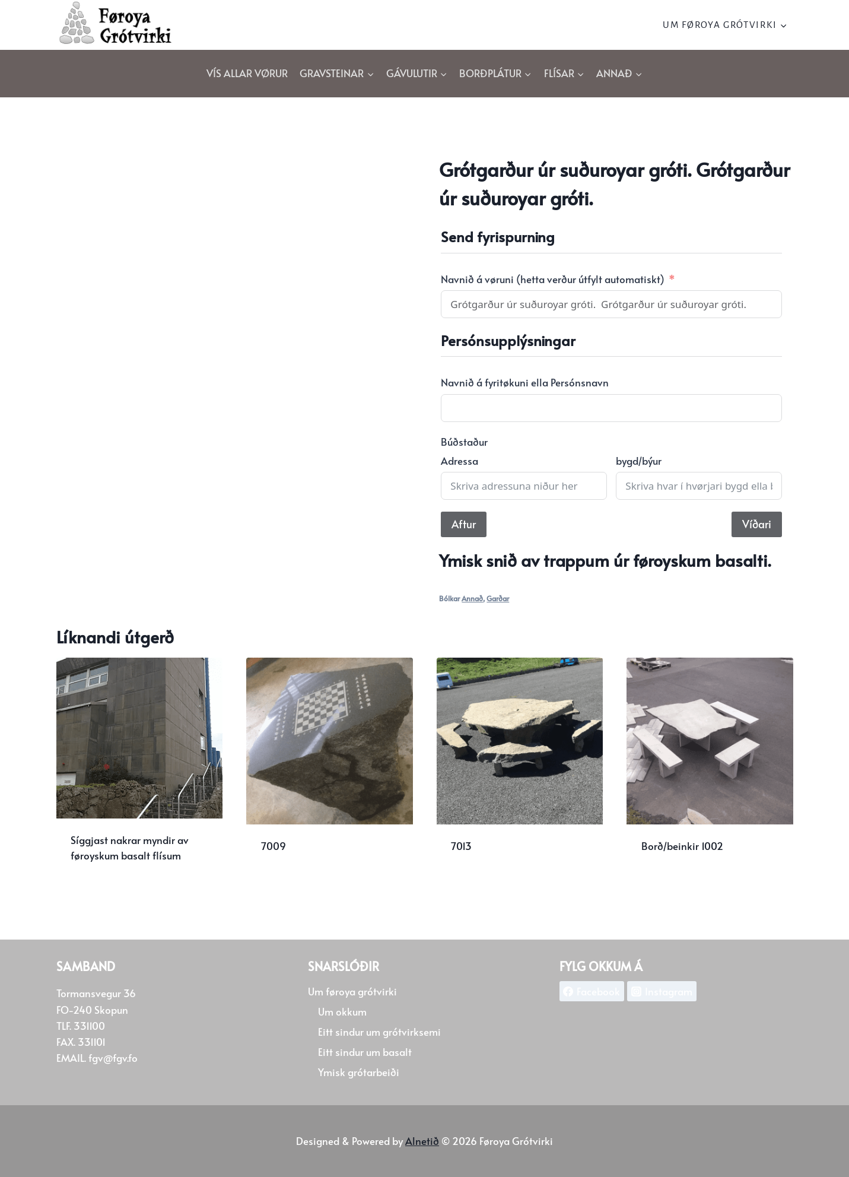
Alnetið (422, 1141)
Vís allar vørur (247, 73)
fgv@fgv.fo (113, 1058)
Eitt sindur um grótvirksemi (379, 1031)
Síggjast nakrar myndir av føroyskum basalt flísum (130, 847)
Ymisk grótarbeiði (358, 1072)
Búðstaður (464, 441)
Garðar (497, 598)
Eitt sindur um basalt (365, 1052)
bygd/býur (639, 460)
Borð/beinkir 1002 (682, 846)
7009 (273, 846)
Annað (472, 598)
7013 (461, 846)
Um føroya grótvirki (352, 991)
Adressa (459, 460)
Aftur (463, 523)
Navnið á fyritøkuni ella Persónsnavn (525, 382)
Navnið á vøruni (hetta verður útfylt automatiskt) (552, 279)
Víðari (756, 523)
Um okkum (342, 1011)
